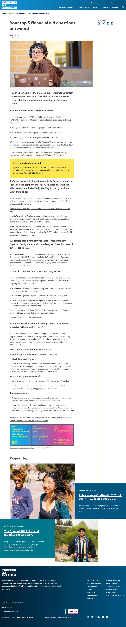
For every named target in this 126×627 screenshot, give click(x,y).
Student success (83, 7)
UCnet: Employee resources (115, 595)
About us (104, 7)
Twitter (92, 617)
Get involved (91, 592)
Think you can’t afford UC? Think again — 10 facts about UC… (100, 496)
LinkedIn (107, 617)
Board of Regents (111, 592)
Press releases (92, 595)
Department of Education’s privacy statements (29, 421)
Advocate (115, 7)
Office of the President (113, 586)
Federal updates (95, 3)
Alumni (113, 3)
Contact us (91, 598)
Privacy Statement (27, 617)
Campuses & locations (66, 7)
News (122, 3)
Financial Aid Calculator (32, 173)
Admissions (105, 3)
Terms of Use (16, 617)
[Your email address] (34, 611)
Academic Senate (111, 589)
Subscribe (73, 611)
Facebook (88, 617)
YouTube (103, 617)
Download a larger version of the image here (22, 448)
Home (4, 14)
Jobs (118, 3)
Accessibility (6, 617)
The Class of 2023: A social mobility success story (21, 532)
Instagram (96, 617)
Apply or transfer (111, 583)
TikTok (99, 617)
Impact (95, 7)
